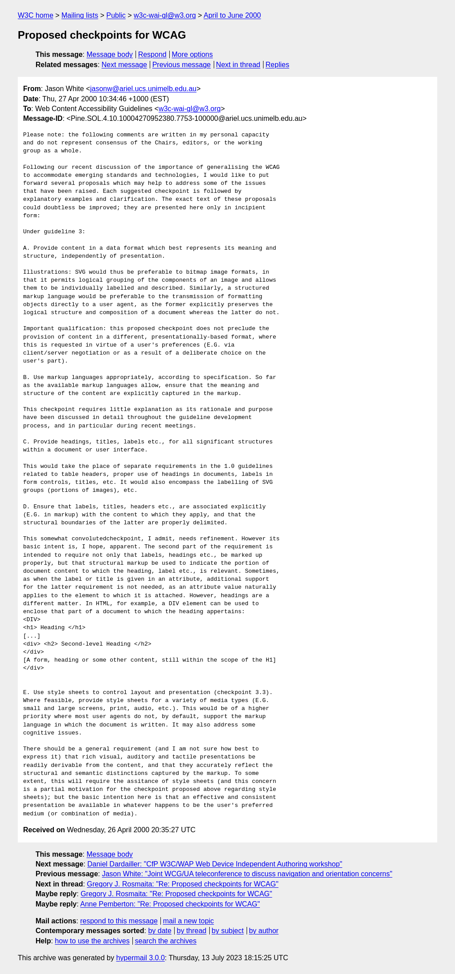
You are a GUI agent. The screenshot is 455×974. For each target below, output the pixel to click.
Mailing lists (79, 15)
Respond (152, 54)
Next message (124, 64)
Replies (277, 64)
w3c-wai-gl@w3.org (165, 15)
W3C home (35, 15)
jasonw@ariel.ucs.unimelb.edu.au (143, 88)
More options (192, 54)
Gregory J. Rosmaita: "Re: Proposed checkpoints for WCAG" (183, 884)
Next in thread (238, 64)
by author (264, 930)
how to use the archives (92, 941)
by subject (227, 930)
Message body (110, 54)
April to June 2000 (232, 15)
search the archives (166, 941)
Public (116, 15)
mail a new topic (188, 921)
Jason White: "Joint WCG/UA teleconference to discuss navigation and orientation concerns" (247, 874)
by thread (192, 930)
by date (159, 930)
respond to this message (118, 921)
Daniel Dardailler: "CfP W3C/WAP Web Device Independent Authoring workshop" (215, 864)
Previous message (181, 64)
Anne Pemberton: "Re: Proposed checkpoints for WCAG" (170, 904)
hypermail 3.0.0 (140, 958)
